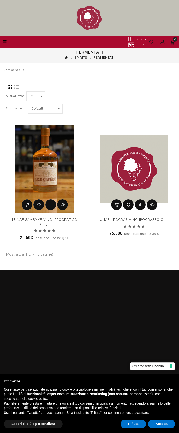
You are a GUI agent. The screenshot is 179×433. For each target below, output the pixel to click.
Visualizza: (15, 96)
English (137, 44)
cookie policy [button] (37, 398)
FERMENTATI (104, 57)
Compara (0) (14, 70)
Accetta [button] (161, 424)
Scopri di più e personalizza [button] (33, 424)
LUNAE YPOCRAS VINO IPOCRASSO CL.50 (134, 220)
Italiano (137, 39)
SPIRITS (81, 57)
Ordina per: (15, 108)
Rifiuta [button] (133, 424)
